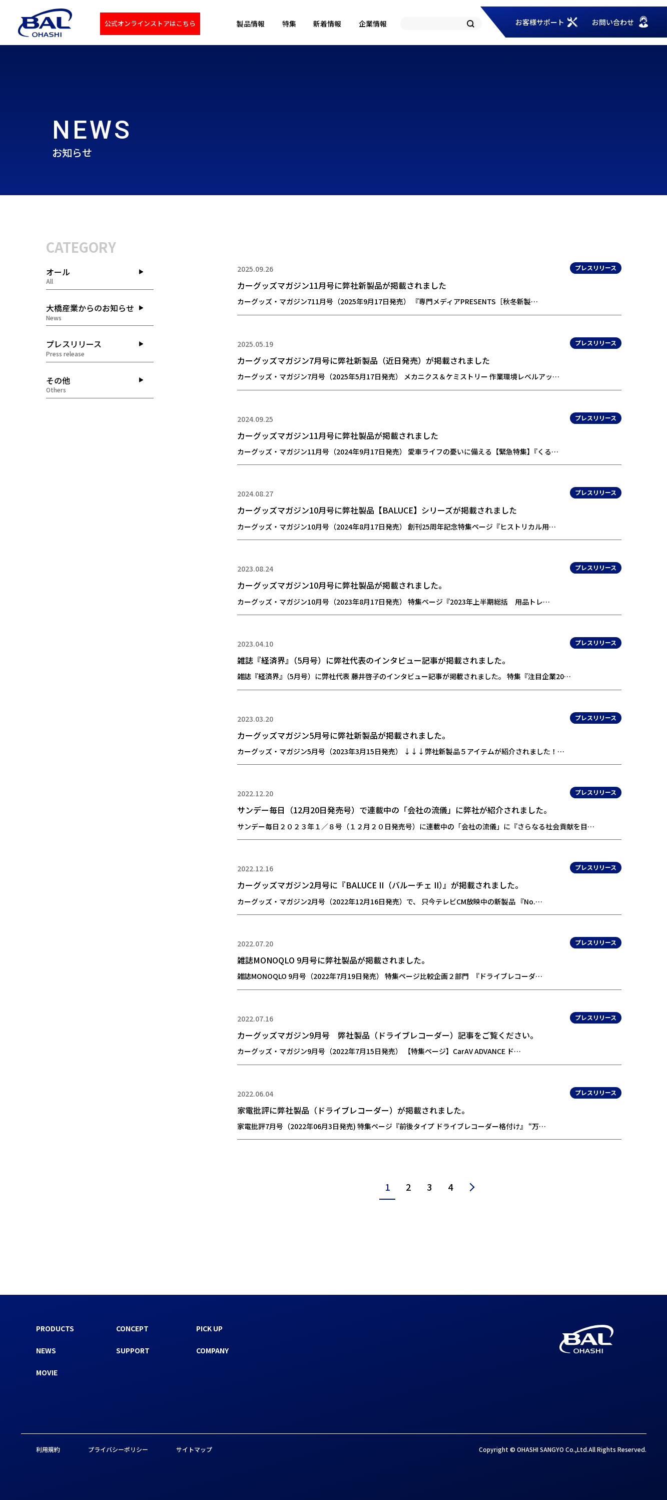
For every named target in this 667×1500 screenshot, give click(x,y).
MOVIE (47, 1372)
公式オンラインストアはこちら (150, 23)
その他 (100, 384)
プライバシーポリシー (118, 1449)
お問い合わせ (613, 22)
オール (100, 276)
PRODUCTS (55, 1328)
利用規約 (48, 1449)
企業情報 (373, 24)
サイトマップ (194, 1449)
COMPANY (212, 1350)
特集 (289, 24)
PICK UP (209, 1328)
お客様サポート (539, 22)
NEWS (46, 1350)
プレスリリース (100, 348)
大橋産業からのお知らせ (100, 312)
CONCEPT (132, 1328)
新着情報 (327, 24)
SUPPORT (133, 1350)
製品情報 (251, 24)
